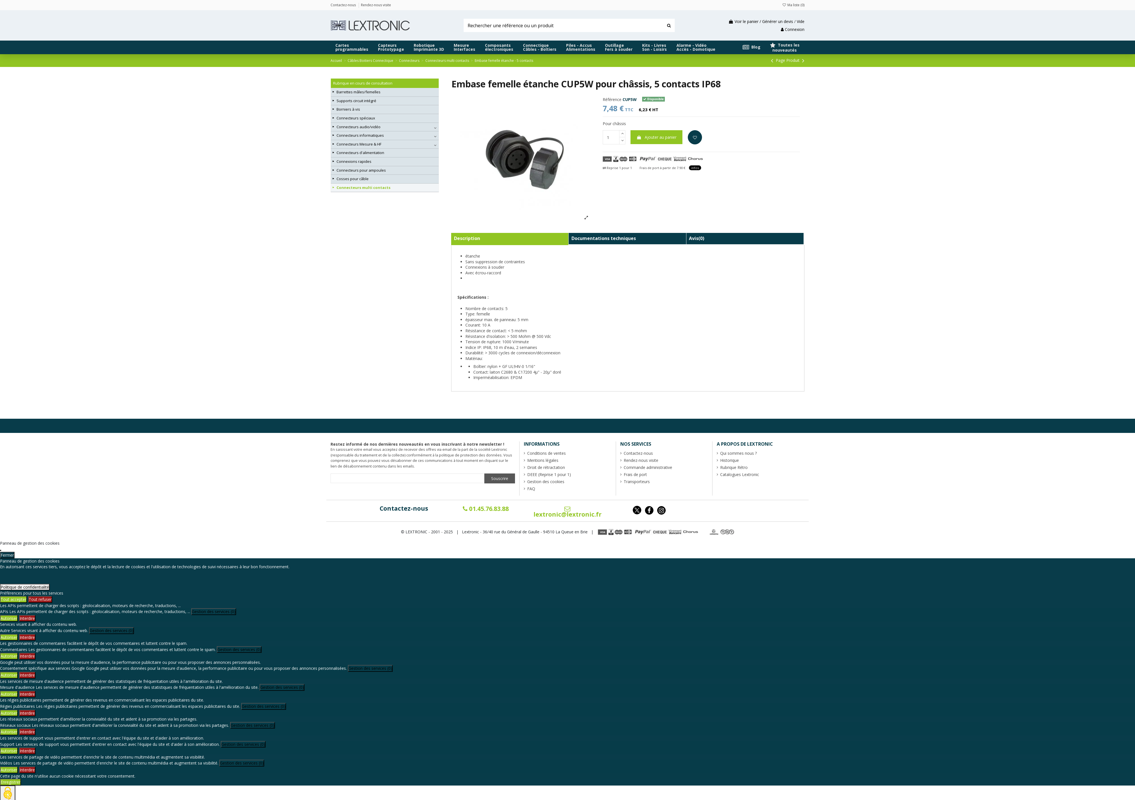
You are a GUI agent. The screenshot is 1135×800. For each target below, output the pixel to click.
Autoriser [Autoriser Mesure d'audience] (9, 694)
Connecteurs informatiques (360, 135)
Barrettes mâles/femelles (359, 91)
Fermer (7, 555)
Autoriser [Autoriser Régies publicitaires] (9, 713)
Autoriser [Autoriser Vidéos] (9, 769)
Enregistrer (10, 782)
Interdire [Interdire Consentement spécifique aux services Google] (27, 675)
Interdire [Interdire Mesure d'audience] (27, 694)
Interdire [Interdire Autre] (27, 637)
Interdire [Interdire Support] (27, 750)
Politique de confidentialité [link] (25, 587)
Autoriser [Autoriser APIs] (9, 618)
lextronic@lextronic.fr (567, 512)
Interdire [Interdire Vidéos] (27, 769)
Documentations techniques (603, 238)
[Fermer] (0, 550)
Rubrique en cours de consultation (362, 83)
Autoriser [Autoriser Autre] (9, 637)
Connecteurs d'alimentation (360, 152)
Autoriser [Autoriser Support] (9, 750)
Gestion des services (214, 611)
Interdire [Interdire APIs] (27, 618)
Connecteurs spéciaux (356, 118)
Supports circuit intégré (356, 100)
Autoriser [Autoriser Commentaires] (9, 656)
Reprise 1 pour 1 (617, 168)
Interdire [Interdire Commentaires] (27, 656)
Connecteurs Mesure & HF (359, 144)
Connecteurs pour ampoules (361, 170)
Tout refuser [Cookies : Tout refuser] (40, 599)
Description (467, 238)
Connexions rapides (354, 161)
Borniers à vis (348, 109)
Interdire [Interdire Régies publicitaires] (27, 713)
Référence (612, 99)
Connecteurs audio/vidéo (359, 126)
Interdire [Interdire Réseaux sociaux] (27, 731)
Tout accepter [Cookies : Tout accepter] (13, 599)
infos (695, 168)
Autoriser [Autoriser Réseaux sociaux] (9, 731)
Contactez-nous (404, 508)
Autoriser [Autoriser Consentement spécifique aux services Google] (9, 675)
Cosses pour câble (353, 178)
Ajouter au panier (656, 137)
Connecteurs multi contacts (363, 187)
